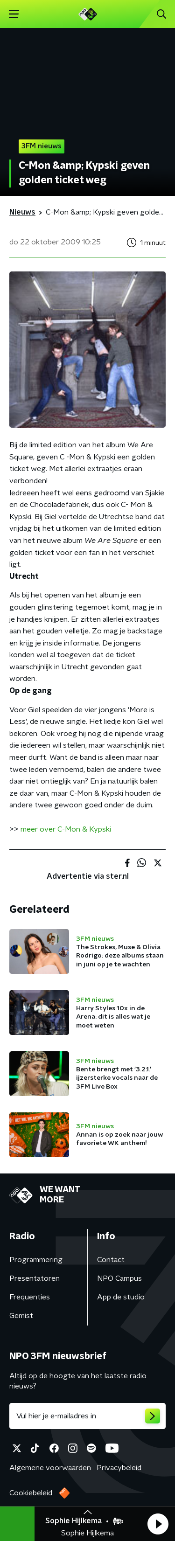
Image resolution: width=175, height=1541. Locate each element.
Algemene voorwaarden (50, 1468)
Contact (111, 1259)
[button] (158, 1524)
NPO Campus (119, 1278)
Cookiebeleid (30, 1493)
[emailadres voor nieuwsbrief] (87, 1416)
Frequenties (29, 1297)
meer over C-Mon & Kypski (66, 829)
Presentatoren (34, 1278)
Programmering (36, 1259)
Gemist (21, 1315)
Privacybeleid (119, 1468)
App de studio (121, 1297)
